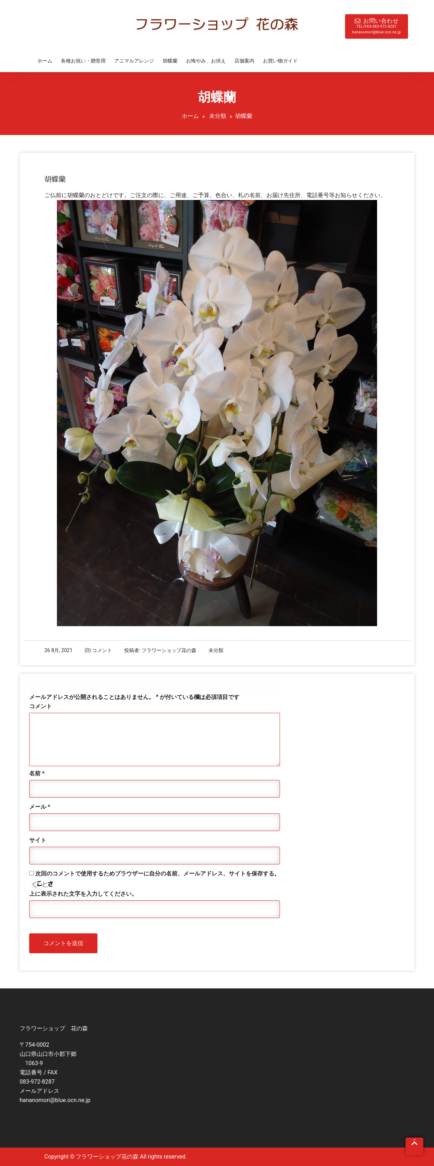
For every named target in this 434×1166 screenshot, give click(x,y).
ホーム (44, 61)
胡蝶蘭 (170, 61)
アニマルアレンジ (134, 61)
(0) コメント (98, 650)
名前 (36, 773)
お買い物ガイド (280, 61)
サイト (37, 840)
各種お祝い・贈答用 (83, 61)
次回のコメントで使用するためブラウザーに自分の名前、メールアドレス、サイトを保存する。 (157, 873)
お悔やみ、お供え (206, 61)
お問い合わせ (376, 26)
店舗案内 (244, 61)
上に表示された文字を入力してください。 (83, 893)
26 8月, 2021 (58, 650)
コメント (40, 706)
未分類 (217, 116)
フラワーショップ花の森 (169, 650)
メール (39, 806)
